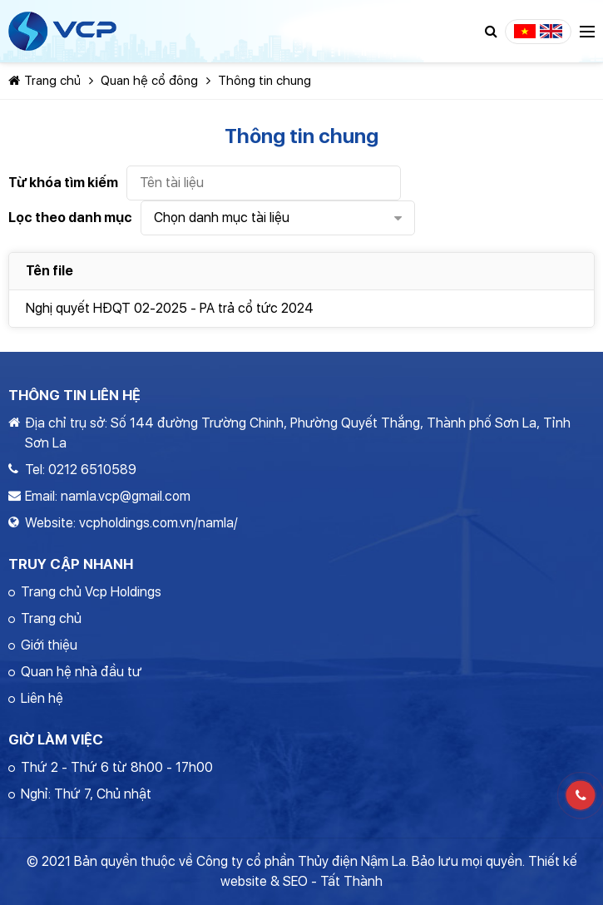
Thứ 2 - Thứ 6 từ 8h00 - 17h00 (117, 767)
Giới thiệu (49, 645)
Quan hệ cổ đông (149, 80)
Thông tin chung (264, 80)
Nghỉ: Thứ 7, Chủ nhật (86, 794)
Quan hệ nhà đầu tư (81, 672)
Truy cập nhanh (70, 564)
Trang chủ (44, 80)
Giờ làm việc (55, 739)
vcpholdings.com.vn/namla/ (158, 523)
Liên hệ (42, 698)
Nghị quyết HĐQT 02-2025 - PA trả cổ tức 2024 (170, 308)
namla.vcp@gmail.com (125, 496)
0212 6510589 (92, 469)
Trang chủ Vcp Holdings (91, 592)
